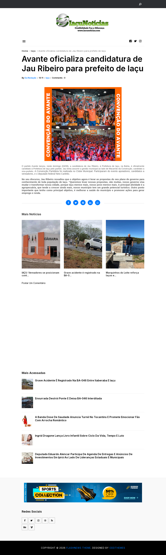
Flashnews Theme (78, 547)
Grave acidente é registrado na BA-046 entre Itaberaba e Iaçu (75, 380)
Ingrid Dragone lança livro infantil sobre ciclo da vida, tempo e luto (79, 435)
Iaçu (33, 51)
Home (25, 51)
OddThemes (117, 547)
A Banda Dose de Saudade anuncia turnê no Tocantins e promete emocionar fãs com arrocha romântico (87, 418)
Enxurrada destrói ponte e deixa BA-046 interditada (68, 398)
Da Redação (30, 78)
